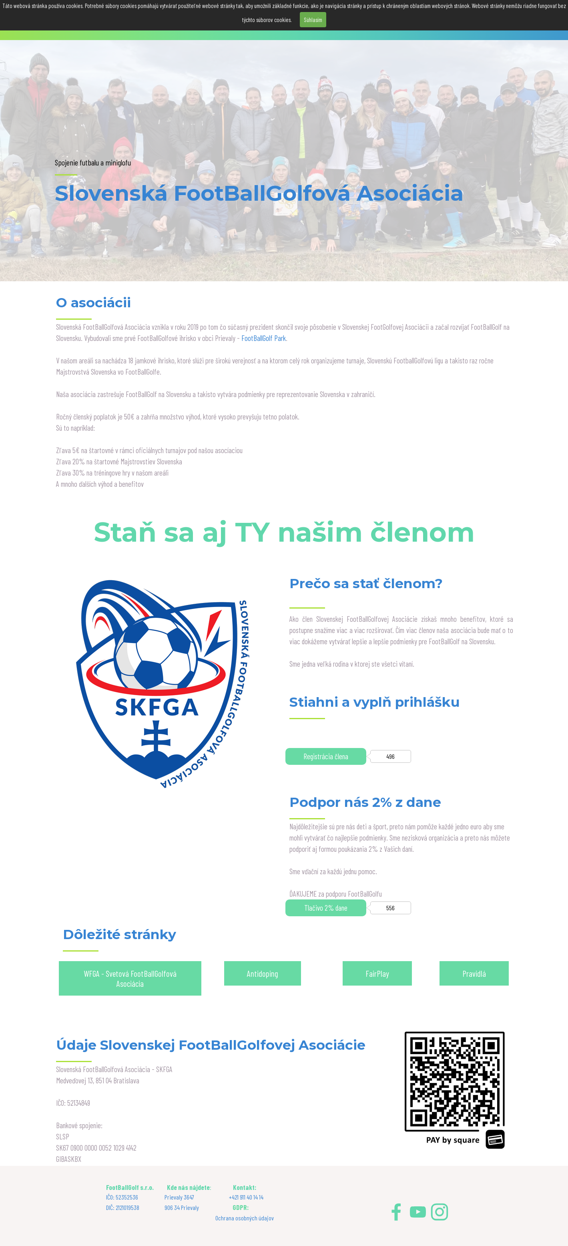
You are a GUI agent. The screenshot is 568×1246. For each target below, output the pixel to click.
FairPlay (377, 973)
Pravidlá (474, 973)
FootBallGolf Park (263, 338)
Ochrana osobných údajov (244, 1218)
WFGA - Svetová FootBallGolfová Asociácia (130, 978)
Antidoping (262, 973)
